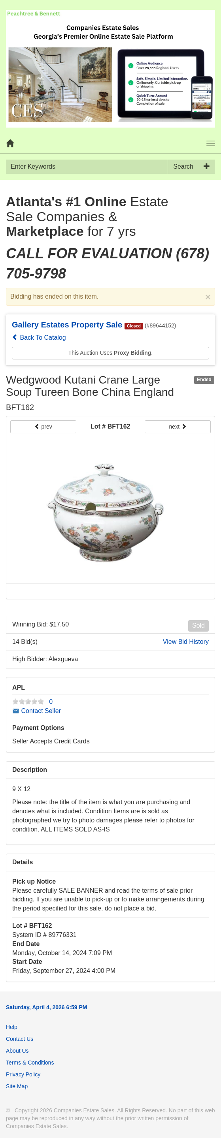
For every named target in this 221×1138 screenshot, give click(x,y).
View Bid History (186, 641)
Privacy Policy (23, 1074)
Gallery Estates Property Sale (67, 324)
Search (183, 166)
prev (43, 426)
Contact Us (19, 1039)
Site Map (17, 1086)
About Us (17, 1051)
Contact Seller (36, 710)
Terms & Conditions (30, 1062)
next (178, 426)
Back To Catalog (39, 337)
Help (11, 1027)
